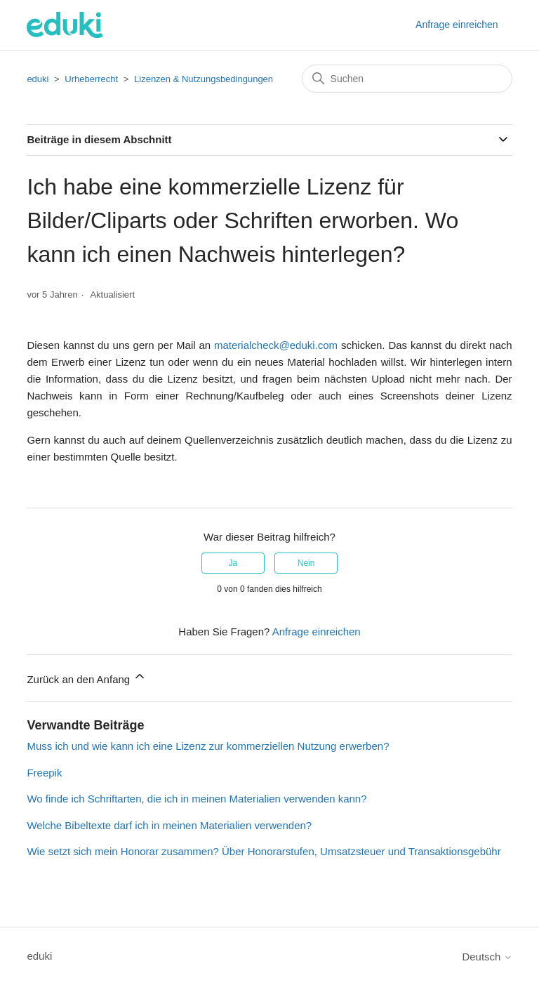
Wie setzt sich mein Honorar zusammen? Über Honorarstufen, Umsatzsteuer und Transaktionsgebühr (263, 851)
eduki (37, 79)
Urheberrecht (91, 79)
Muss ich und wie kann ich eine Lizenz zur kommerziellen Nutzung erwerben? (208, 746)
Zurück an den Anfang (87, 677)
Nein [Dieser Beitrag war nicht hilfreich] (306, 563)
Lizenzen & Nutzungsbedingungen (203, 79)
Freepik (44, 773)
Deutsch (487, 957)
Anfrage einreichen (456, 24)
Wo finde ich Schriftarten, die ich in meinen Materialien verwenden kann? (196, 799)
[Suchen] (407, 79)
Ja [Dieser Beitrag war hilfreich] (233, 563)
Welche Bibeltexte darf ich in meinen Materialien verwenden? (169, 825)
